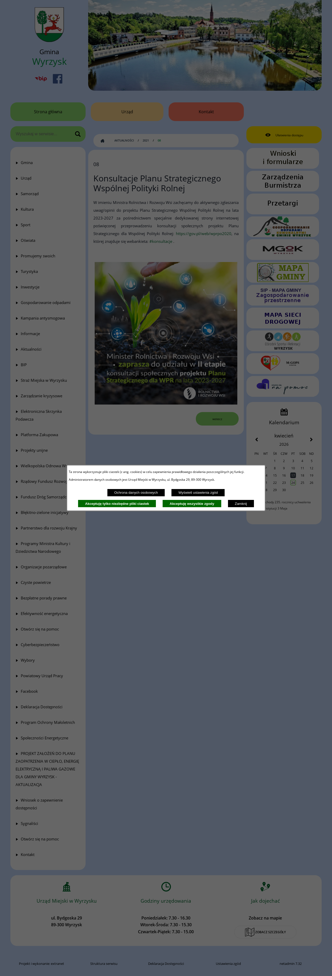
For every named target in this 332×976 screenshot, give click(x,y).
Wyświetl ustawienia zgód (198, 492)
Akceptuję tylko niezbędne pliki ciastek (117, 504)
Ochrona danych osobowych (136, 492)
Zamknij (241, 504)
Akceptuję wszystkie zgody (192, 504)
